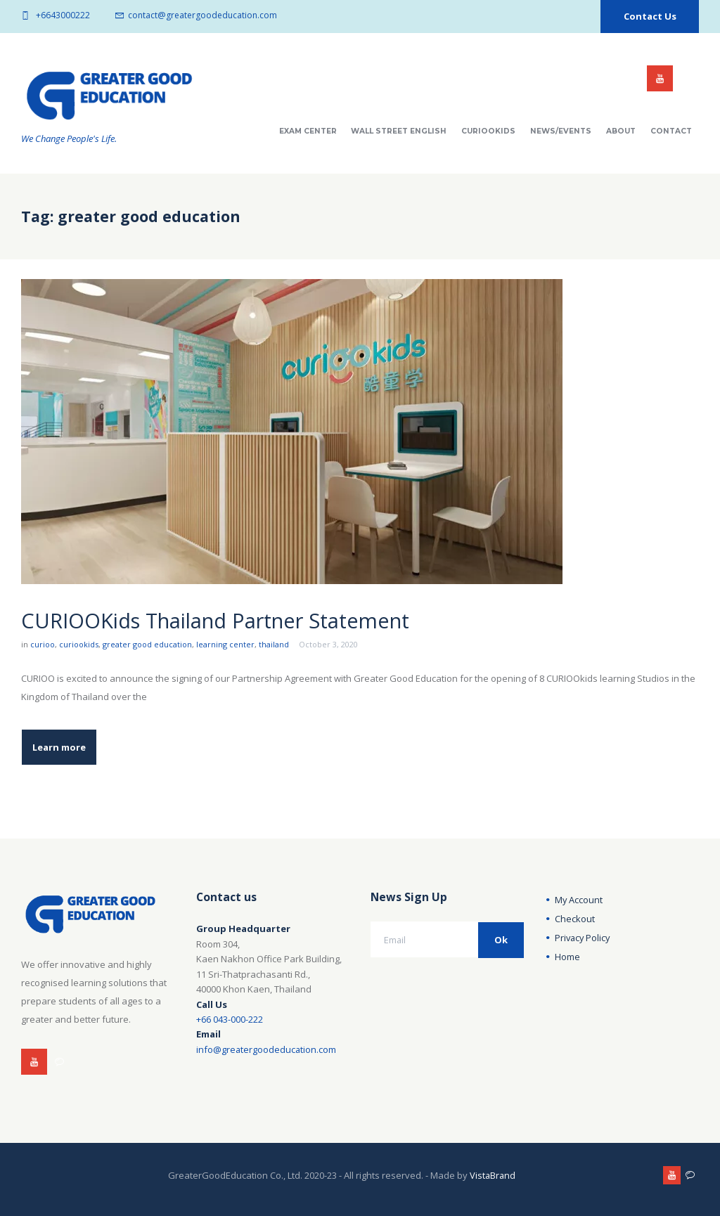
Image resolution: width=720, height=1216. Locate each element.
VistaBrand (492, 1174)
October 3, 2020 (328, 644)
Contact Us (650, 16)
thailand (274, 644)
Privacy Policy (583, 937)
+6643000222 (63, 15)
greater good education (147, 644)
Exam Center (308, 131)
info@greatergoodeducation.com (267, 1048)
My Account (579, 899)
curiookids (78, 644)
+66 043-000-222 (229, 1018)
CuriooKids (488, 131)
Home (567, 956)
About (621, 131)
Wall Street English (398, 131)
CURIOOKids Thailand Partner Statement (224, 620)
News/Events (560, 131)
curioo (42, 644)
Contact (671, 131)
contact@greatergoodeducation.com (202, 15)
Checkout (575, 918)
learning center (225, 644)
